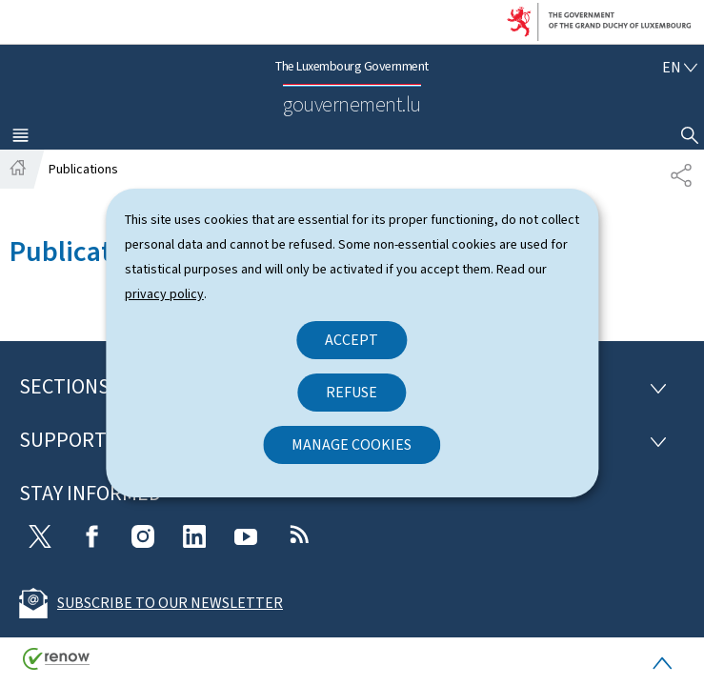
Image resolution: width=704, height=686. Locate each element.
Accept (351, 340)
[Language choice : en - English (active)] (679, 67)
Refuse (351, 392)
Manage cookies (352, 444)
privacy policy (164, 294)
